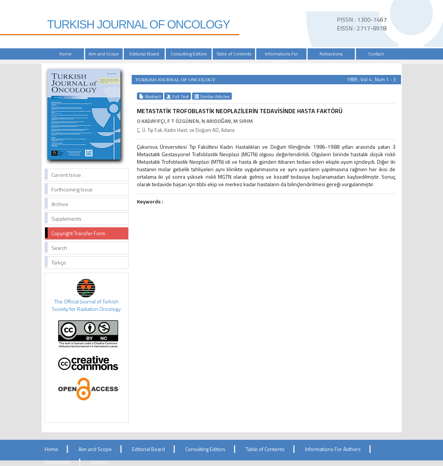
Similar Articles (212, 96)
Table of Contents (233, 53)
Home (65, 53)
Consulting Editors (189, 53)
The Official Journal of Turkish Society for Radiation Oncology (86, 305)
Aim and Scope (104, 53)
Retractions (331, 53)
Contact (376, 53)
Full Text (178, 96)
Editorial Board (144, 53)
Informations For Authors (281, 57)
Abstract (150, 96)
